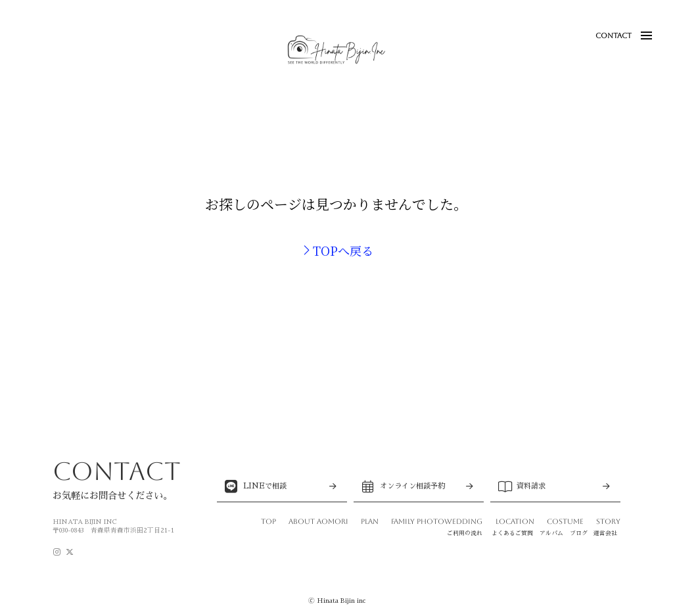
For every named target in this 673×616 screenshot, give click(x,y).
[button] (646, 35)
